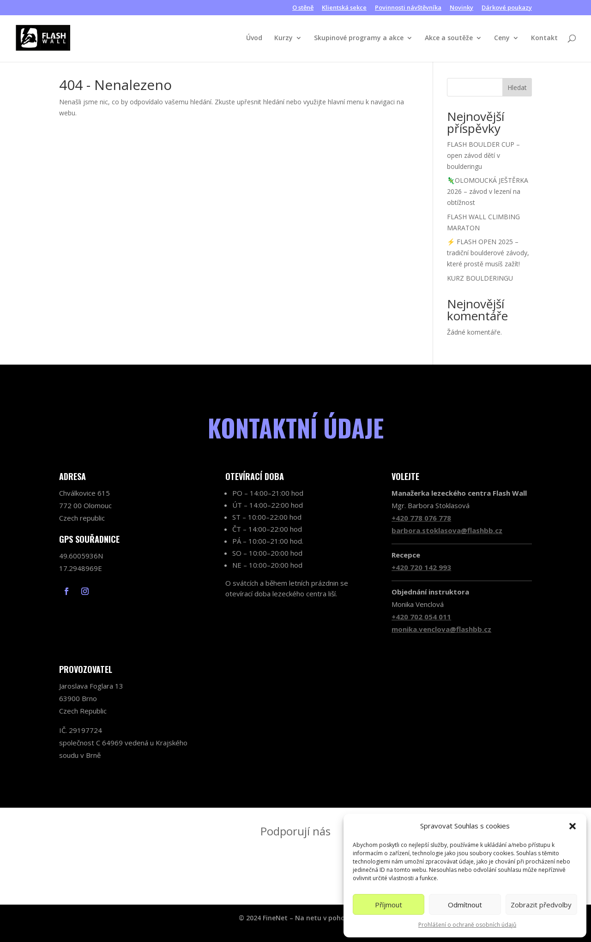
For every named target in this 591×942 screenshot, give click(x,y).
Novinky (461, 8)
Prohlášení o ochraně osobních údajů (467, 925)
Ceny (502, 38)
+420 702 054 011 (421, 616)
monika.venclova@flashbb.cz (441, 629)
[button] (572, 826)
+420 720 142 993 (421, 567)
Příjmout (388, 904)
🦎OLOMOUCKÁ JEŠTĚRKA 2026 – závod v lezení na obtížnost (487, 191)
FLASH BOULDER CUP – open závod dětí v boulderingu (483, 155)
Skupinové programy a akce (359, 38)
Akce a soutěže (449, 38)
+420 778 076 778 (421, 517)
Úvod (254, 38)
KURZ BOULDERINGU (480, 278)
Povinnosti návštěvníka (408, 8)
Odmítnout (465, 904)
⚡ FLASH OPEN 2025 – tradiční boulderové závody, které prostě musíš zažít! (488, 252)
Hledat (517, 87)
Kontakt (544, 38)
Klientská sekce (344, 8)
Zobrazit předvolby (541, 904)
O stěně (303, 8)
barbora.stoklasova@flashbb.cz (447, 530)
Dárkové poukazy (507, 8)
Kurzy (283, 38)
